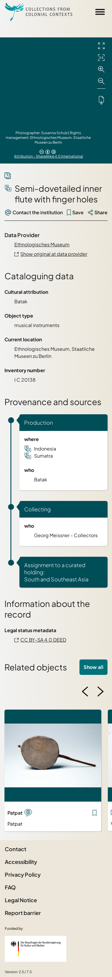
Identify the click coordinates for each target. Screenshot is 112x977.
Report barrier (23, 912)
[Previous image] (85, 691)
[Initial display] (101, 57)
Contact (15, 849)
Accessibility (21, 861)
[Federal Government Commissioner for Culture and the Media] (35, 948)
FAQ (10, 887)
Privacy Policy (23, 874)
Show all (93, 667)
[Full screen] (101, 45)
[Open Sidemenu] (100, 12)
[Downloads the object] (101, 100)
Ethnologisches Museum (42, 244)
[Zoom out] (101, 81)
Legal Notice (21, 900)
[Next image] (100, 691)
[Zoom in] (101, 69)
